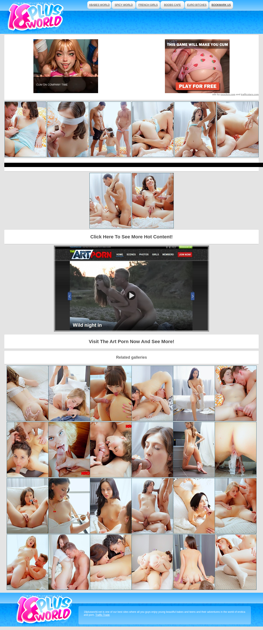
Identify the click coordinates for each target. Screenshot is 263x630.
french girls (148, 4)
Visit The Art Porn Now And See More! (131, 341)
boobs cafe (172, 4)
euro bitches (197, 4)
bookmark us (221, 4)
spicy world (124, 4)
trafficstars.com (250, 94)
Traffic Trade (102, 614)
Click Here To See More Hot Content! (131, 236)
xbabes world (99, 4)
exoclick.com (228, 94)
